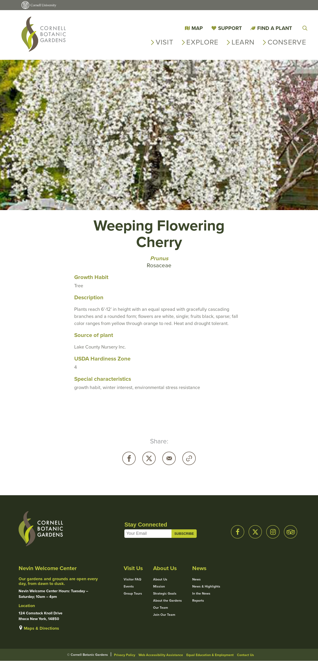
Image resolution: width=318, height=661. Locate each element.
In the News (201, 593)
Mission (159, 586)
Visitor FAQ (132, 579)
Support (230, 28)
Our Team (160, 607)
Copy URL (189, 458)
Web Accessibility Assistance (161, 655)
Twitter (149, 458)
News (196, 579)
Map (197, 28)
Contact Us (245, 655)
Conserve (287, 42)
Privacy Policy (124, 655)
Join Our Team (164, 614)
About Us (160, 579)
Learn (243, 42)
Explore (202, 42)
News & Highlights (206, 586)
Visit (165, 42)
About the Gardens (167, 600)
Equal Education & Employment (210, 655)
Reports (198, 600)
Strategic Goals (164, 593)
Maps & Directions (41, 628)
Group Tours (133, 593)
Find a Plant (274, 28)
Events (129, 586)
